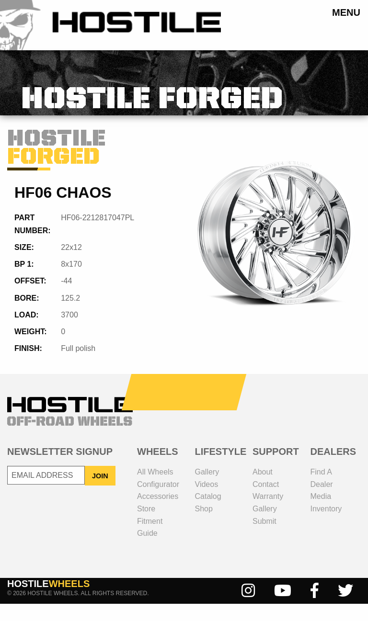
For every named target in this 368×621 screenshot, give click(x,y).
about (263, 489)
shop (204, 526)
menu (346, 12)
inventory (326, 526)
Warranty (268, 513)
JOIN (100, 493)
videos (206, 501)
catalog (208, 513)
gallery (207, 489)
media (321, 513)
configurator (158, 501)
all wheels (155, 489)
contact (266, 501)
